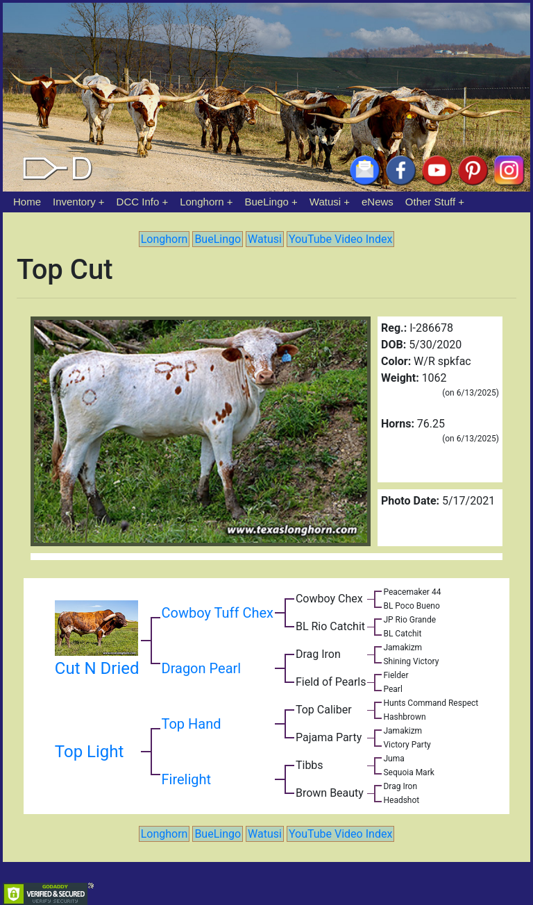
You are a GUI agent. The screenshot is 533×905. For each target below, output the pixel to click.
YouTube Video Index (340, 239)
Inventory (74, 202)
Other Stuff (430, 202)
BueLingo (267, 202)
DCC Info (138, 202)
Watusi (325, 202)
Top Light (89, 751)
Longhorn (201, 202)
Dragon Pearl (202, 668)
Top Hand (191, 724)
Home (27, 202)
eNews (378, 202)
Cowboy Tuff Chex (217, 612)
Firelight (187, 779)
